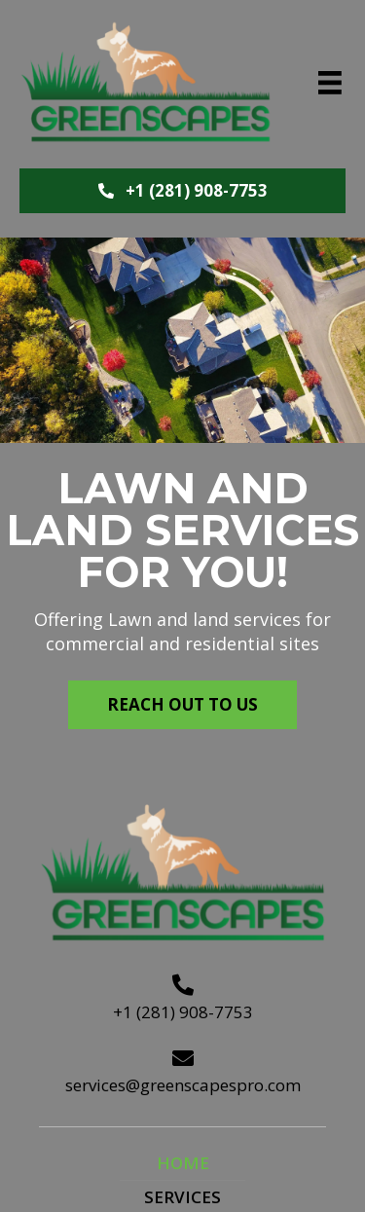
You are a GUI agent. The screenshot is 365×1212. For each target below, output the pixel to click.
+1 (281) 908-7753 (183, 1012)
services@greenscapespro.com (183, 1085)
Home (183, 1163)
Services (182, 1197)
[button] (182, 190)
